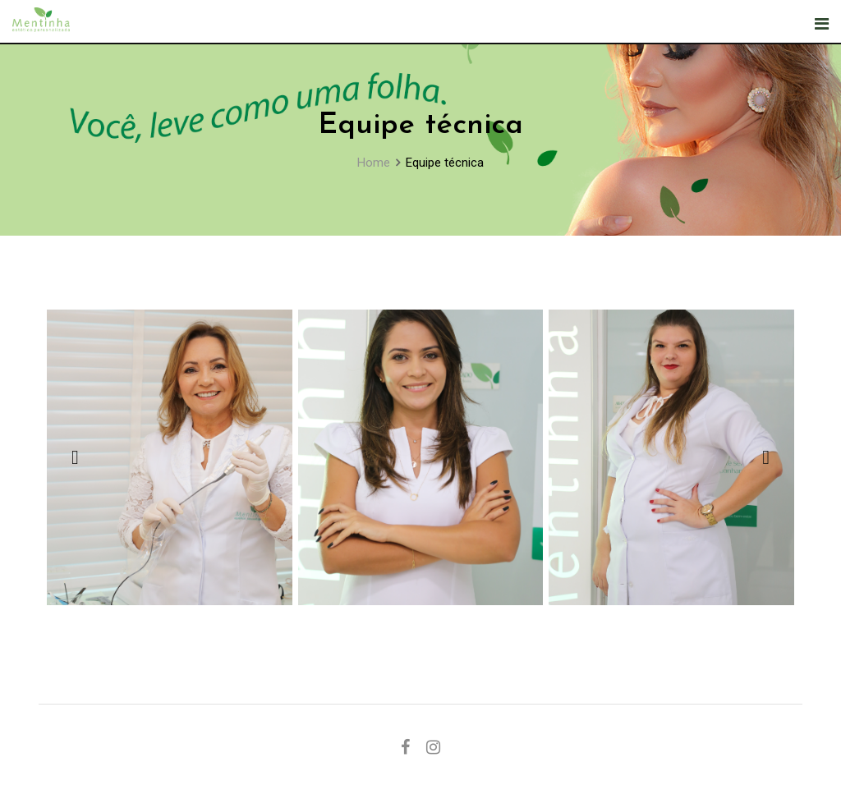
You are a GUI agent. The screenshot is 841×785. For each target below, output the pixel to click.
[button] (75, 457)
